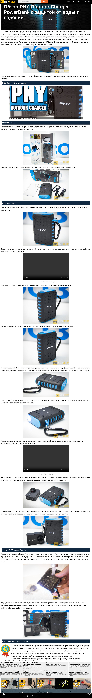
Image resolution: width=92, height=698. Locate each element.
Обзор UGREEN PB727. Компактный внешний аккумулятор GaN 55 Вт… (10, 663)
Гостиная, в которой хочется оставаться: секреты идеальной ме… (79, 663)
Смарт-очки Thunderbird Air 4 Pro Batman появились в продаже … (78, 671)
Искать (44, 1)
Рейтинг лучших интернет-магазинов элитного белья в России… (56, 671)
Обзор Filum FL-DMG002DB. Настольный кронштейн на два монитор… (32, 664)
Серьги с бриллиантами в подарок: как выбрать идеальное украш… (10, 671)
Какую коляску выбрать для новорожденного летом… (54, 663)
